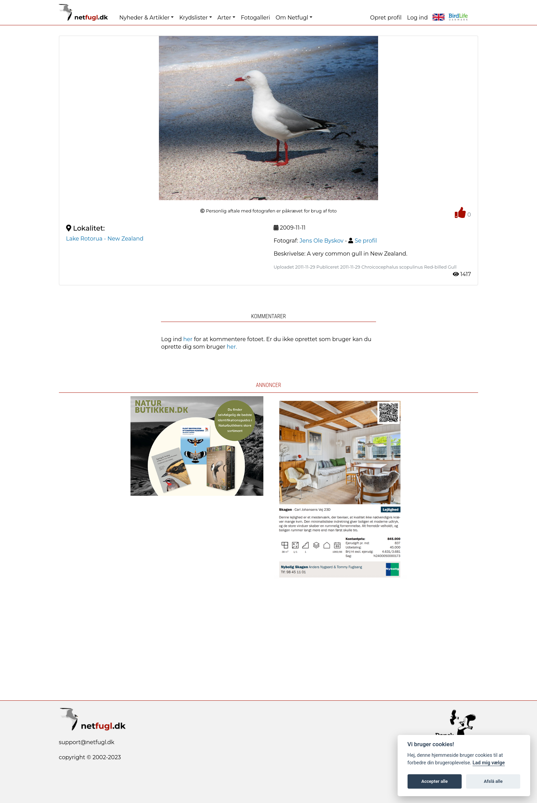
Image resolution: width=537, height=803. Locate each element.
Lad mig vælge (489, 763)
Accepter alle (434, 781)
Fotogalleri (255, 17)
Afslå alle (493, 781)
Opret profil (386, 17)
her (187, 339)
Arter (224, 17)
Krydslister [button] (193, 17)
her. (232, 347)
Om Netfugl (292, 17)
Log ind (417, 17)
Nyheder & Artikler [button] (144, 17)
